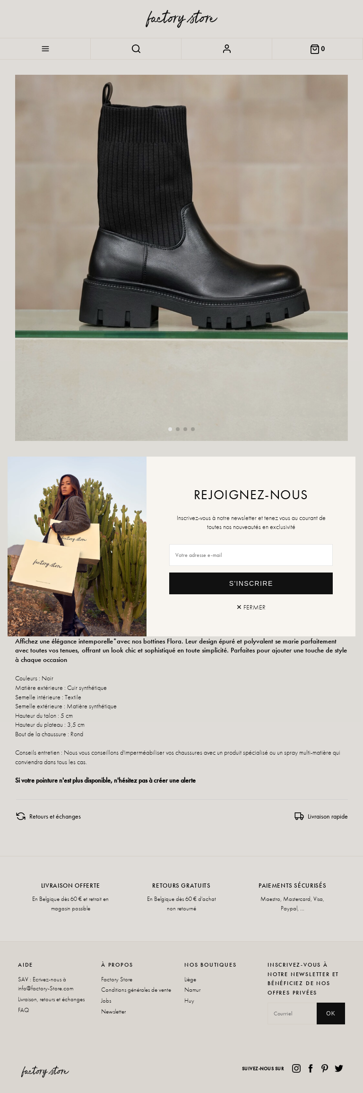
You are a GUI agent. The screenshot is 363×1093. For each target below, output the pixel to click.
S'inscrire (251, 583)
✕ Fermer (251, 607)
